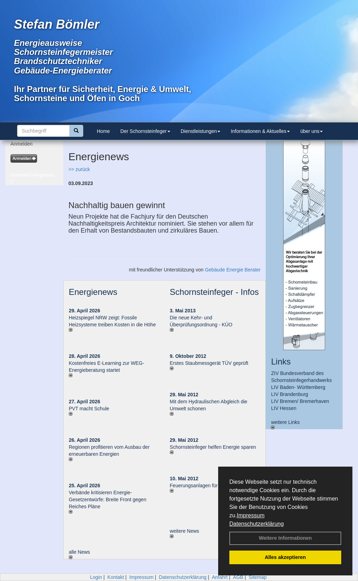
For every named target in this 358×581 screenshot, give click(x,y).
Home (103, 131)
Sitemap (257, 577)
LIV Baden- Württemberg (298, 387)
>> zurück (79, 169)
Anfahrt (220, 577)
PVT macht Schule (89, 408)
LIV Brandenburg (289, 394)
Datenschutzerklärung (256, 524)
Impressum (250, 515)
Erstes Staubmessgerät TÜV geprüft (209, 363)
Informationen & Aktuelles (260, 131)
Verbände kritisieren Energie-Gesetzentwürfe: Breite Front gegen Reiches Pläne (107, 499)
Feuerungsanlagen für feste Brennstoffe (213, 485)
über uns (311, 131)
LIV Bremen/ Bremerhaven (300, 401)
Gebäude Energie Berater (233, 269)
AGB (238, 577)
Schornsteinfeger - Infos (214, 292)
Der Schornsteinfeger (145, 131)
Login (96, 577)
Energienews (93, 292)
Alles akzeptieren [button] (285, 557)
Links (281, 361)
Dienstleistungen (201, 131)
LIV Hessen (283, 408)
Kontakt (115, 577)
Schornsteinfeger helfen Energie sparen (213, 447)
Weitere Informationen (285, 538)
